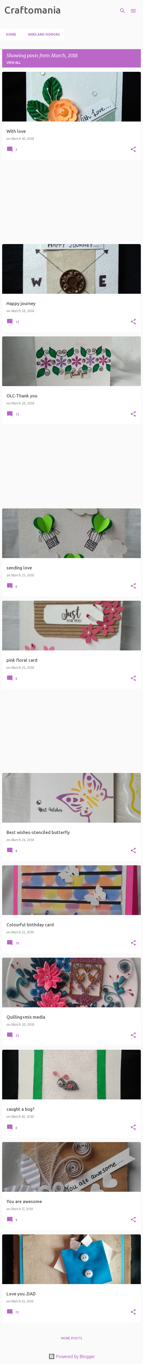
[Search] (122, 10)
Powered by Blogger (71, 1356)
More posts (71, 1338)
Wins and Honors (42, 34)
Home (9, 34)
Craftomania (32, 9)
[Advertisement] (71, 202)
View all (13, 62)
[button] (133, 149)
